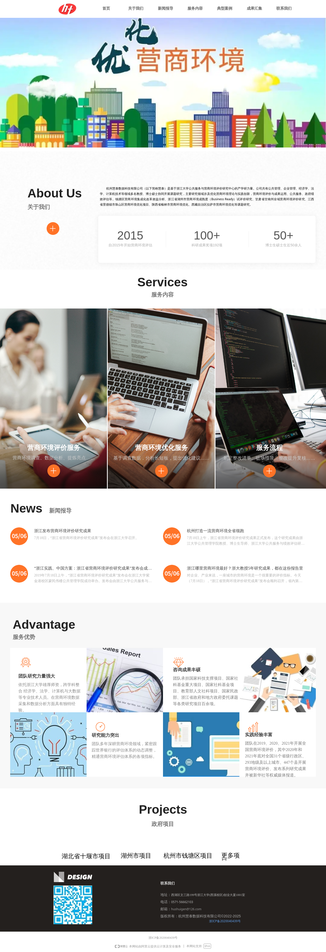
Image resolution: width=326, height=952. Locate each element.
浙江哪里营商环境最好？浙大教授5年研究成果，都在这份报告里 (245, 568)
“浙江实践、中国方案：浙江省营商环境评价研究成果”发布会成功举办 (93, 568)
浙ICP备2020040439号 (225, 921)
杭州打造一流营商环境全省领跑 (215, 531)
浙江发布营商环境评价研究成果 (62, 531)
